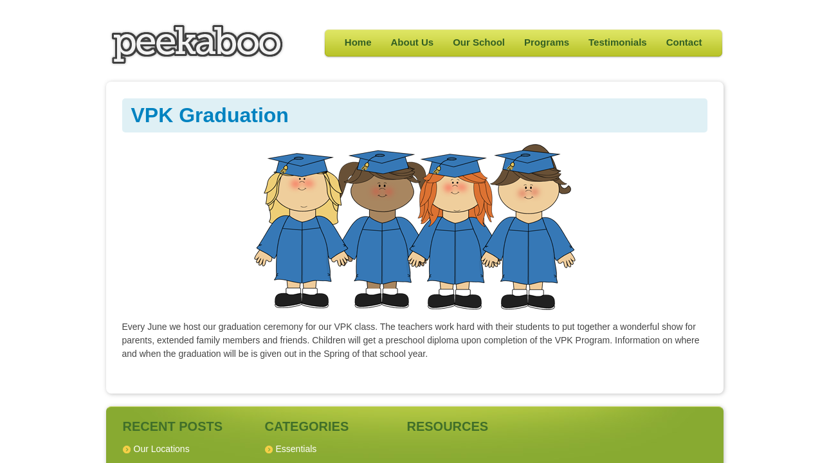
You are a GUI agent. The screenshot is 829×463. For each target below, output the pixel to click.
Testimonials (617, 42)
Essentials (296, 449)
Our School (479, 42)
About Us (412, 42)
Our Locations (162, 449)
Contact (684, 42)
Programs (546, 42)
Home (358, 42)
